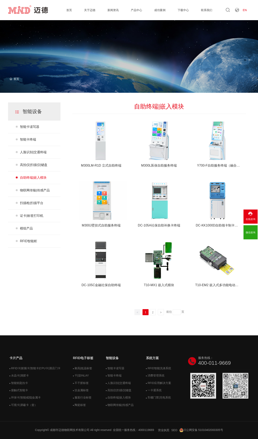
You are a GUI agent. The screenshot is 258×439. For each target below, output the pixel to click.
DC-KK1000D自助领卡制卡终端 (217, 226)
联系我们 (206, 10)
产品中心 (136, 10)
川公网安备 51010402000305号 (201, 430)
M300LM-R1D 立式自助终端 (101, 165)
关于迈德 (89, 10)
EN (245, 10)
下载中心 (183, 10)
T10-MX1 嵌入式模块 (159, 285)
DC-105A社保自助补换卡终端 (159, 225)
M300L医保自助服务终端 (159, 165)
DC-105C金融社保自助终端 (101, 285)
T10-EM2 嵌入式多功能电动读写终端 (216, 285)
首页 (69, 10)
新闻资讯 (113, 10)
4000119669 (146, 430)
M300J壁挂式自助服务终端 (101, 225)
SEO (174, 430)
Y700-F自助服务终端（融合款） (216, 166)
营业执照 (163, 430)
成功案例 (159, 10)
